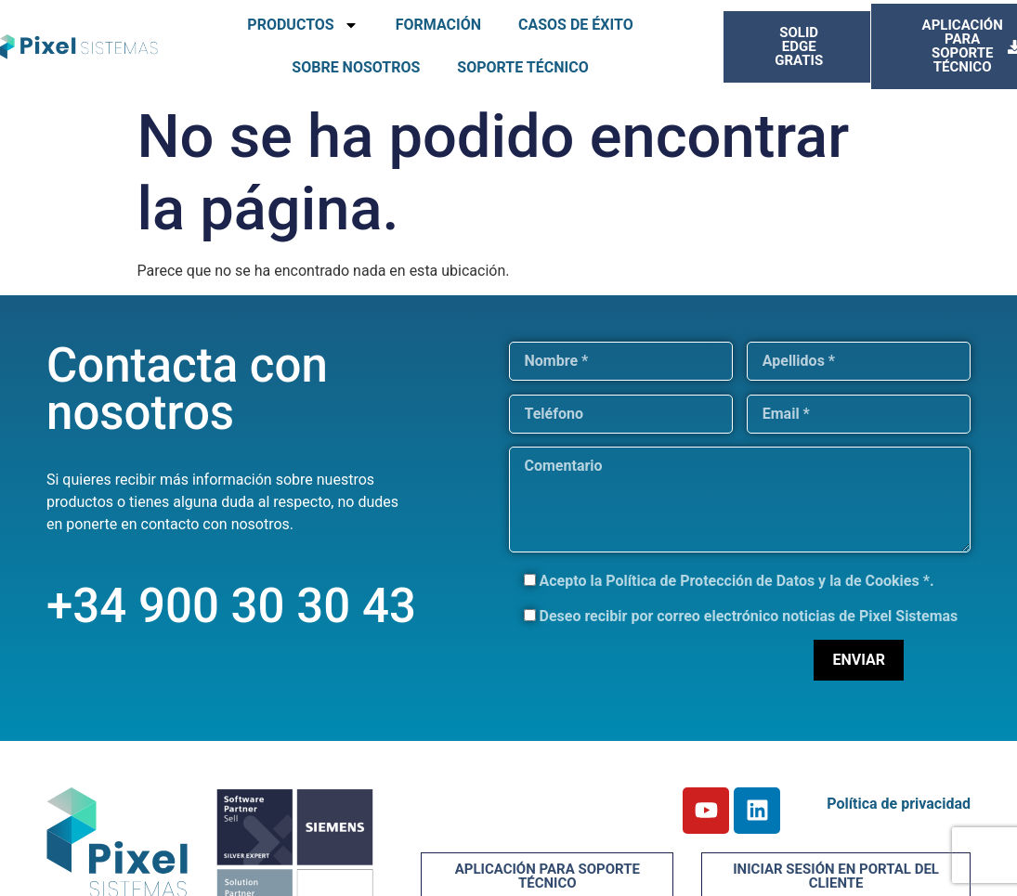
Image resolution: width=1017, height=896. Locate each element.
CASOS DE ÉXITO (575, 24)
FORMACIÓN (438, 24)
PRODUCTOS (302, 25)
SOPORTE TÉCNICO (522, 67)
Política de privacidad (899, 803)
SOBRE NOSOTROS (356, 67)
